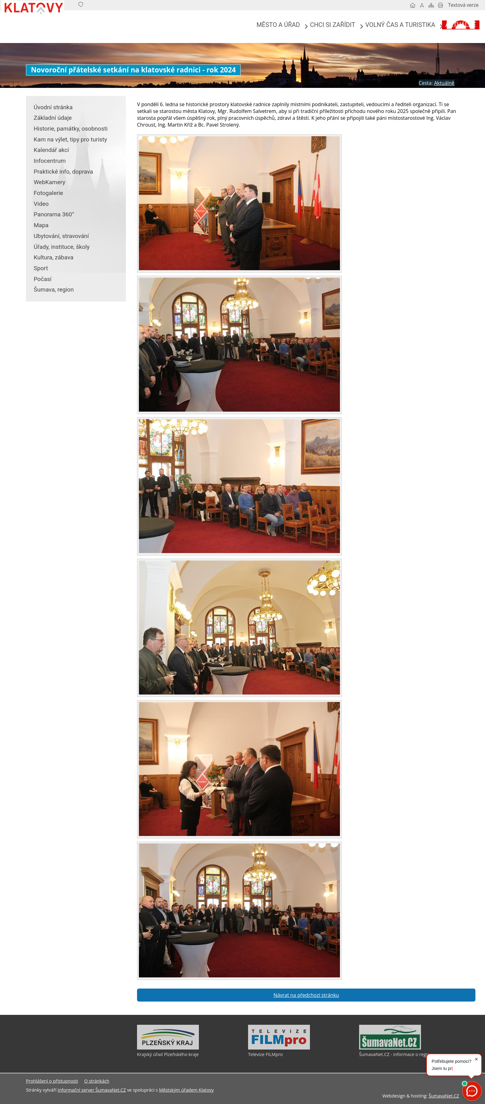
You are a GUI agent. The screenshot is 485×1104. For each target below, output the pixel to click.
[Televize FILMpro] (279, 1048)
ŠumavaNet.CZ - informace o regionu (397, 1054)
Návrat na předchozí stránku (306, 995)
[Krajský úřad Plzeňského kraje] (168, 1048)
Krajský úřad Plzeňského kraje (168, 1054)
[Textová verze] (438, 5)
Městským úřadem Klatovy (186, 1090)
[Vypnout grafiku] (397, 5)
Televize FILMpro (265, 1054)
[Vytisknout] (415, 5)
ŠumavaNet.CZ (444, 1096)
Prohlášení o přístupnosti (52, 1081)
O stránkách (96, 1081)
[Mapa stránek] (406, 5)
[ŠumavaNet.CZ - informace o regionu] (390, 1048)
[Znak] (106, 4)
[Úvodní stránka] (387, 5)
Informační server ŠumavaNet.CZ (92, 1090)
